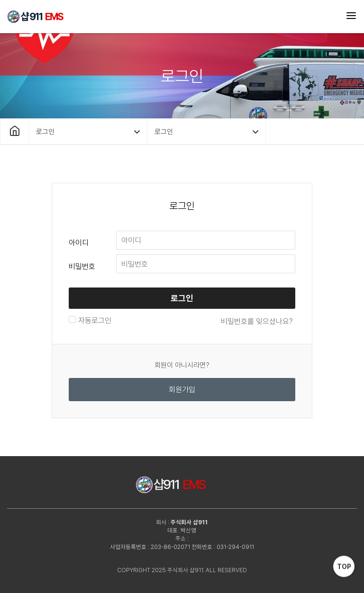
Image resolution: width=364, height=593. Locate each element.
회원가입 (182, 389)
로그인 (182, 298)
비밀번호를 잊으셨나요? (257, 321)
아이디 (79, 242)
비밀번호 (82, 266)
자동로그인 (93, 320)
